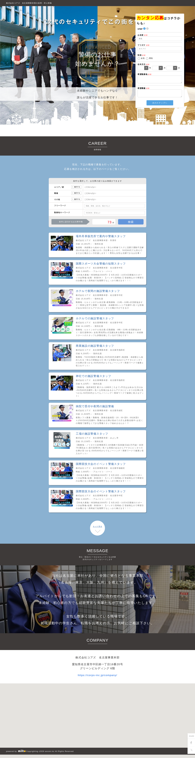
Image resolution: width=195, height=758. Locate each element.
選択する (76, 187)
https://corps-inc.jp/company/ (97, 675)
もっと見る (97, 526)
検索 (131, 221)
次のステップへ (159, 103)
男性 (151, 58)
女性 (143, 58)
